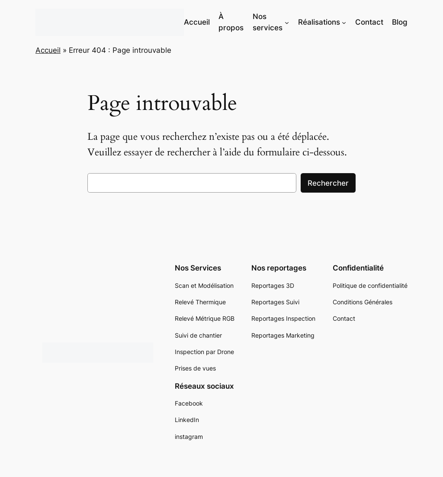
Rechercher (328, 183)
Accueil (48, 50)
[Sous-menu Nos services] (287, 22)
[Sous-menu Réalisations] (344, 22)
